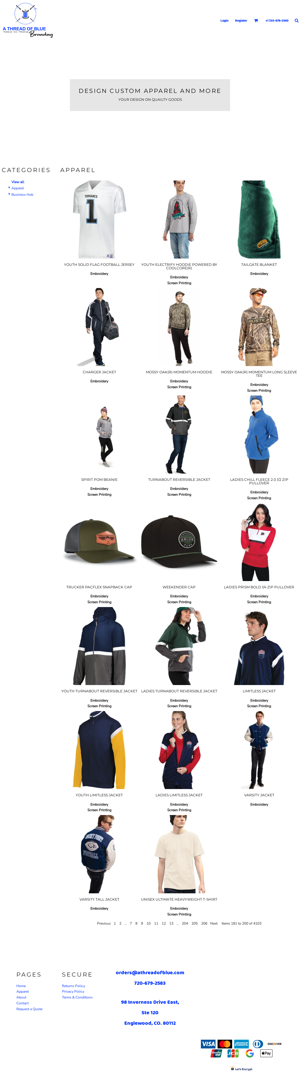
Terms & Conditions (77, 997)
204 (185, 923)
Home (21, 986)
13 (171, 923)
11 (156, 923)
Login (224, 20)
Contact (22, 1003)
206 (204, 923)
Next (214, 923)
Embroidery (99, 273)
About (21, 997)
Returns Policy (73, 986)
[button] (256, 20)
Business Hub (22, 194)
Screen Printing (179, 283)
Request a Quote (29, 1009)
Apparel (17, 188)
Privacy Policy (73, 991)
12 (164, 923)
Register (241, 20)
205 (195, 923)
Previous (104, 923)
